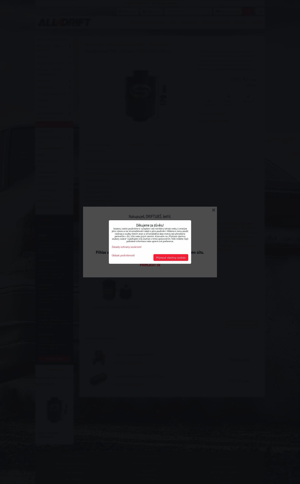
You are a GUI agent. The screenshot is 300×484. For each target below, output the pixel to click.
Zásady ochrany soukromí (126, 247)
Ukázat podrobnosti (123, 255)
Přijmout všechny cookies (171, 257)
